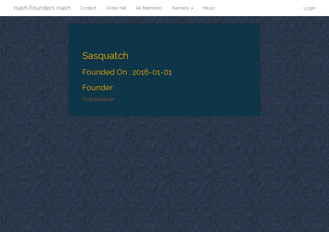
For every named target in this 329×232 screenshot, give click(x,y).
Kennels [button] (182, 8)
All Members (149, 8)
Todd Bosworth (98, 99)
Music (209, 8)
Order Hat (116, 8)
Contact (88, 8)
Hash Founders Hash (42, 8)
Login (310, 8)
